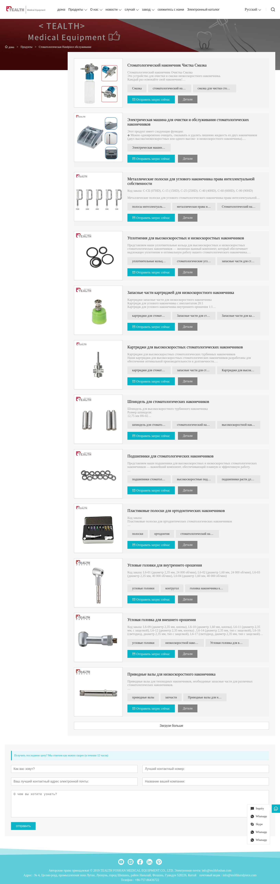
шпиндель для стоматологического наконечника (153, 424)
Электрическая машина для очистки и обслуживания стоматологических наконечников (153, 147)
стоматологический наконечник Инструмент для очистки (173, 88)
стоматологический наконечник (198, 424)
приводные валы (145, 697)
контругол (173, 588)
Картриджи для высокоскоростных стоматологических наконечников (186, 347)
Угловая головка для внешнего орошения (163, 619)
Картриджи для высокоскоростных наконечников (242, 370)
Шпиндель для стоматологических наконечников (170, 401)
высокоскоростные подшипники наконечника (198, 479)
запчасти (173, 697)
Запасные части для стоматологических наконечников (198, 315)
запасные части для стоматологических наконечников (242, 261)
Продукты (75, 9)
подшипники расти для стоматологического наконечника (242, 479)
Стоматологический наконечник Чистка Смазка (168, 65)
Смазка (138, 88)
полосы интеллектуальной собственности (153, 206)
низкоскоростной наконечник (186, 642)
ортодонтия (163, 533)
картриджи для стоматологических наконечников (153, 315)
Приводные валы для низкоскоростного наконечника (173, 674)
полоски (139, 533)
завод (146, 9)
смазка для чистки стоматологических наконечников (218, 88)
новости (112, 9)
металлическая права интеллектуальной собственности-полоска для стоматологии (198, 206)
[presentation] (11, 205)
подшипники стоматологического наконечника (153, 479)
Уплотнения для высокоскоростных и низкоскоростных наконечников (187, 238)
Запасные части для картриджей (242, 315)
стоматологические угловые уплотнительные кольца (198, 261)
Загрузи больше (173, 725)
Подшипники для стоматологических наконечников (172, 456)
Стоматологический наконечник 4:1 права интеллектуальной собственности (242, 206)
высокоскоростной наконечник (242, 424)
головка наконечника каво (209, 588)
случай (130, 9)
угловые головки (145, 588)
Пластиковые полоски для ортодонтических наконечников (177, 510)
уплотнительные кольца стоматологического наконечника (153, 261)
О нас (94, 9)
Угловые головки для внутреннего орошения (166, 565)
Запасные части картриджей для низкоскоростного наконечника (182, 292)
